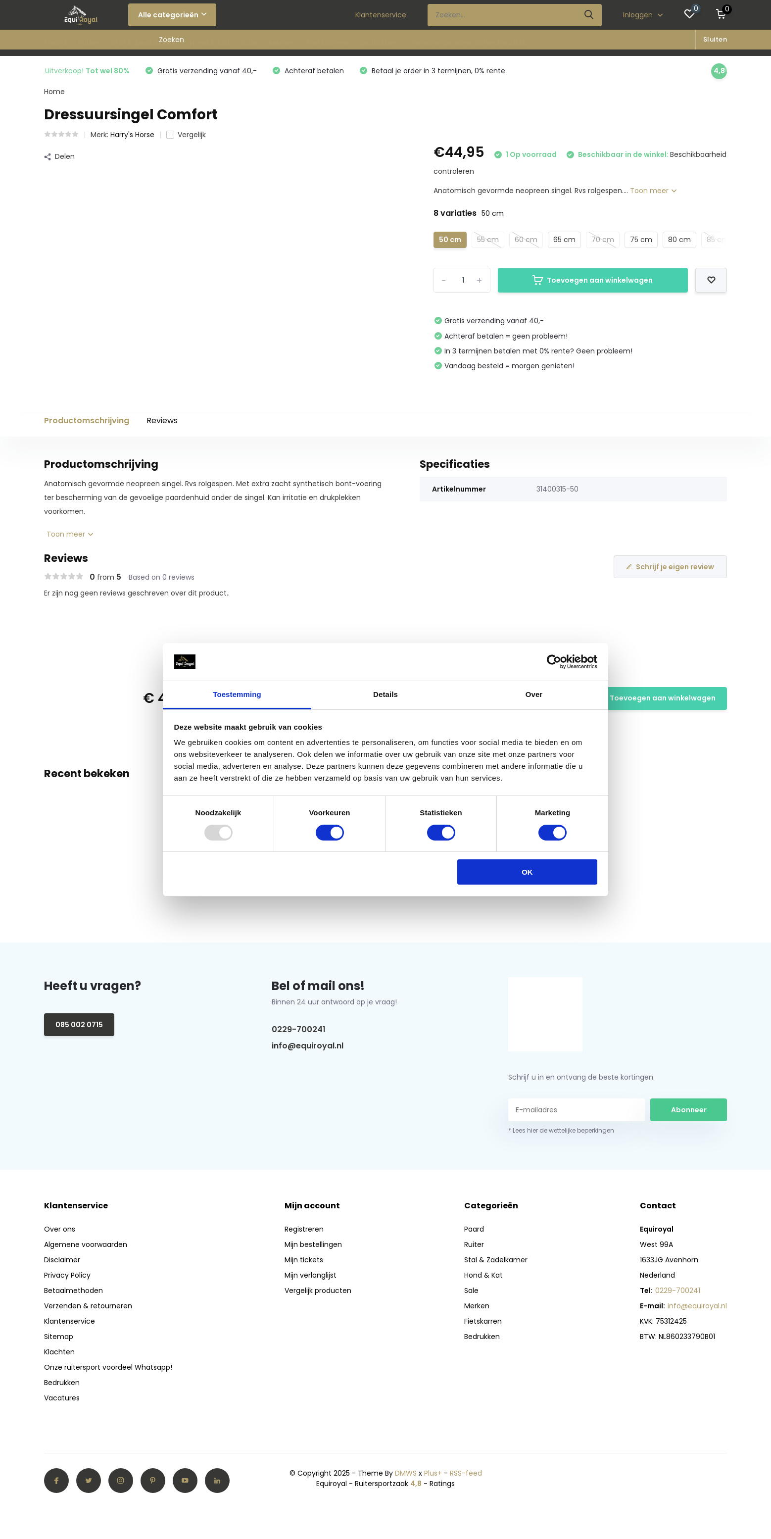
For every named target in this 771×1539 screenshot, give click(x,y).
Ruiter (88, 43)
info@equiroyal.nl (307, 1045)
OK (527, 872)
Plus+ (433, 1473)
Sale (249, 43)
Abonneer (689, 1110)
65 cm (564, 240)
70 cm (602, 240)
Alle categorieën (172, 15)
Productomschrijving (86, 420)
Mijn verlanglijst (311, 1275)
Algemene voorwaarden (85, 1244)
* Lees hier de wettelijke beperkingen (561, 1130)
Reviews (162, 420)
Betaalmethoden (73, 1290)
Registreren (304, 1229)
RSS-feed (466, 1473)
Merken (282, 43)
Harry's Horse (132, 135)
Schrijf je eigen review (670, 567)
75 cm (641, 240)
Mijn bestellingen (313, 1244)
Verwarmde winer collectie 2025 (468, 43)
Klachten (59, 1352)
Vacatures (62, 1398)
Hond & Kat (210, 43)
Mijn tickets (304, 1260)
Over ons (59, 1229)
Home (54, 92)
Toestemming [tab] (237, 694)
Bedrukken (379, 43)
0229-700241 (299, 1029)
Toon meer (653, 191)
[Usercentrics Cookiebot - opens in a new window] (554, 661)
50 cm (450, 240)
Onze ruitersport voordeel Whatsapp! (108, 1367)
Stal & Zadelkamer (144, 43)
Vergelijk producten (318, 1290)
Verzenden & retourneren (88, 1306)
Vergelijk (186, 135)
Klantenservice (380, 15)
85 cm (718, 240)
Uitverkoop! (87, 71)
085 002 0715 (79, 1025)
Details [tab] (385, 694)
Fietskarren (327, 43)
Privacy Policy (67, 1275)
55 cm (488, 240)
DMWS (406, 1473)
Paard (55, 43)
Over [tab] (534, 694)
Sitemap (58, 1336)
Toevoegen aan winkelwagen (592, 280)
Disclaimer (62, 1260)
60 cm (526, 240)
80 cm (679, 240)
